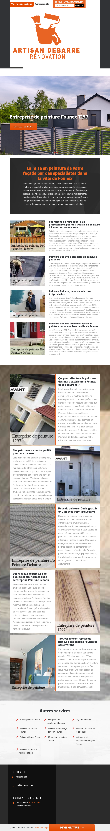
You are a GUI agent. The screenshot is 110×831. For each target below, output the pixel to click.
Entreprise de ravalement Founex (56, 721)
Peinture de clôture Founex (28, 730)
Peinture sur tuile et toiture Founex (28, 751)
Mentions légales (43, 827)
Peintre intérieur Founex (30, 737)
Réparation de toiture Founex (57, 739)
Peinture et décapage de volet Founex (57, 730)
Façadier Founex (83, 719)
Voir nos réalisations (21, 4)
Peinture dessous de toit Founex (85, 730)
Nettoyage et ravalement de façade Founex (86, 740)
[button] (52, 153)
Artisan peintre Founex (29, 719)
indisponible (42, 4)
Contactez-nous (23, 126)
